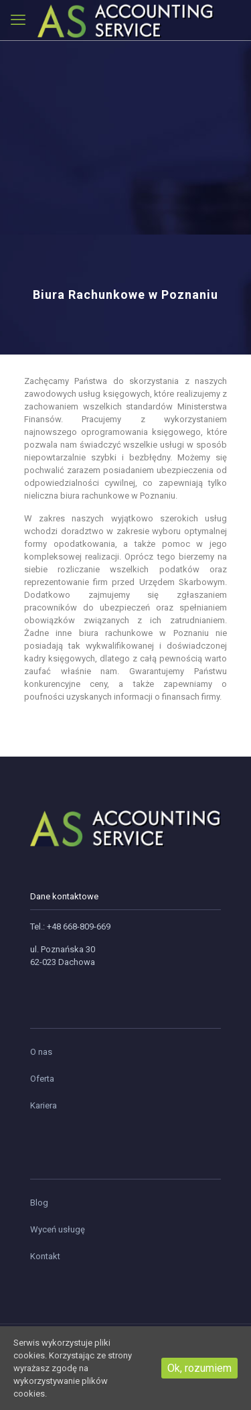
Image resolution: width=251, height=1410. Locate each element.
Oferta (42, 1079)
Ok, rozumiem (199, 1368)
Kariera (43, 1105)
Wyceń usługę (57, 1229)
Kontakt (45, 1256)
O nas (41, 1052)
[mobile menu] (18, 20)
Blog (39, 1203)
